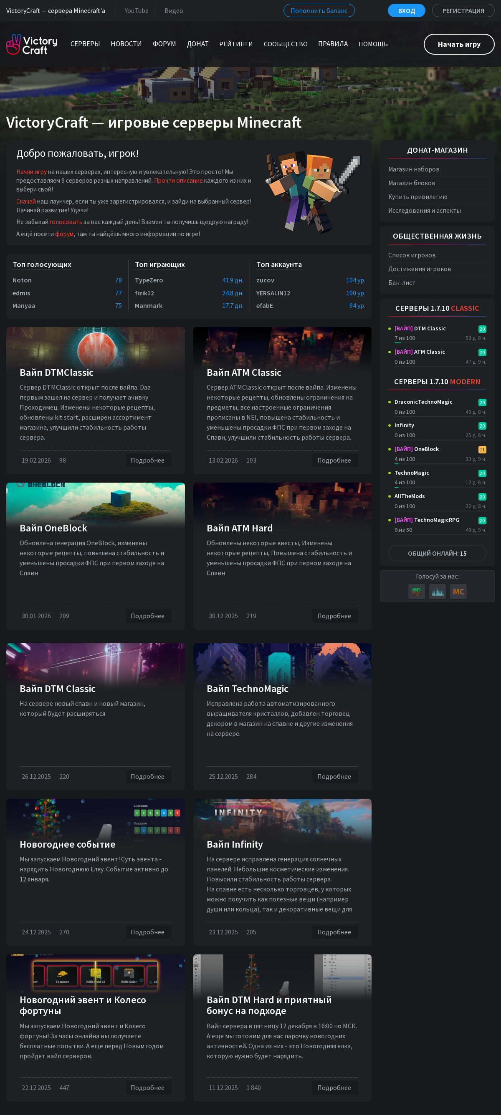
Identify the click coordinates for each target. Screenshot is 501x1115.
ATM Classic (420, 351)
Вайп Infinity (235, 844)
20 (482, 329)
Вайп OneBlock (53, 527)
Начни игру (31, 172)
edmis (21, 293)
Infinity (404, 425)
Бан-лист (401, 283)
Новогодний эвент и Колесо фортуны (83, 1005)
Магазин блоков (411, 183)
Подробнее (149, 460)
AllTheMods (410, 496)
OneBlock (417, 449)
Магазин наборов (414, 169)
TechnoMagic (412, 472)
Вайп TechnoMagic (247, 688)
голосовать (66, 222)
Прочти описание (178, 180)
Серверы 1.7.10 (437, 308)
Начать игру (459, 44)
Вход (406, 10)
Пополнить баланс (319, 10)
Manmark (148, 305)
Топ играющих (160, 264)
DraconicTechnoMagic (424, 401)
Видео (172, 10)
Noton (22, 280)
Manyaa (24, 305)
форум (64, 234)
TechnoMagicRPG (427, 520)
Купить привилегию (418, 197)
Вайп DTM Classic (58, 688)
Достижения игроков (419, 269)
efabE (264, 305)
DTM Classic (420, 328)
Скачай (26, 201)
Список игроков (412, 255)
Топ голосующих (42, 264)
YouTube (135, 10)
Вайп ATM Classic (244, 372)
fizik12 (144, 293)
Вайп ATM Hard (240, 527)
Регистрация (463, 10)
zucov (265, 280)
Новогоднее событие (68, 844)
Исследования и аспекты (424, 210)
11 (482, 449)
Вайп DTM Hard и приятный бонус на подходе (269, 1005)
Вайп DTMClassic (57, 372)
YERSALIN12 (273, 293)
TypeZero (149, 280)
